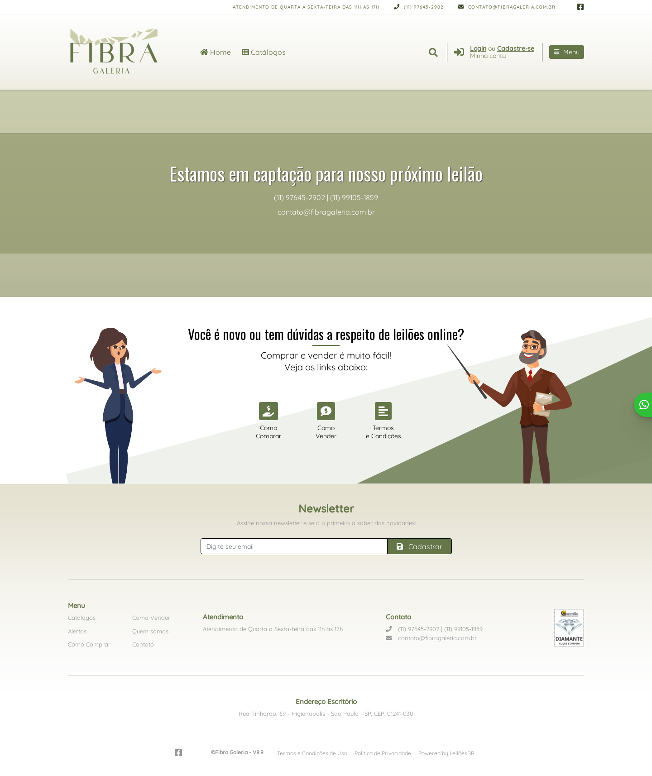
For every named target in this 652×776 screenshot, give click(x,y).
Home (215, 52)
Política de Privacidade (383, 753)
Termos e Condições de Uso (312, 753)
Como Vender (151, 617)
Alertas (77, 631)
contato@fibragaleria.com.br (507, 7)
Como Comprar (89, 644)
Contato (143, 644)
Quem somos (150, 631)
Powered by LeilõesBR (446, 753)
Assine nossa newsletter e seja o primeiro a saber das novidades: (326, 523)
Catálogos (264, 52)
